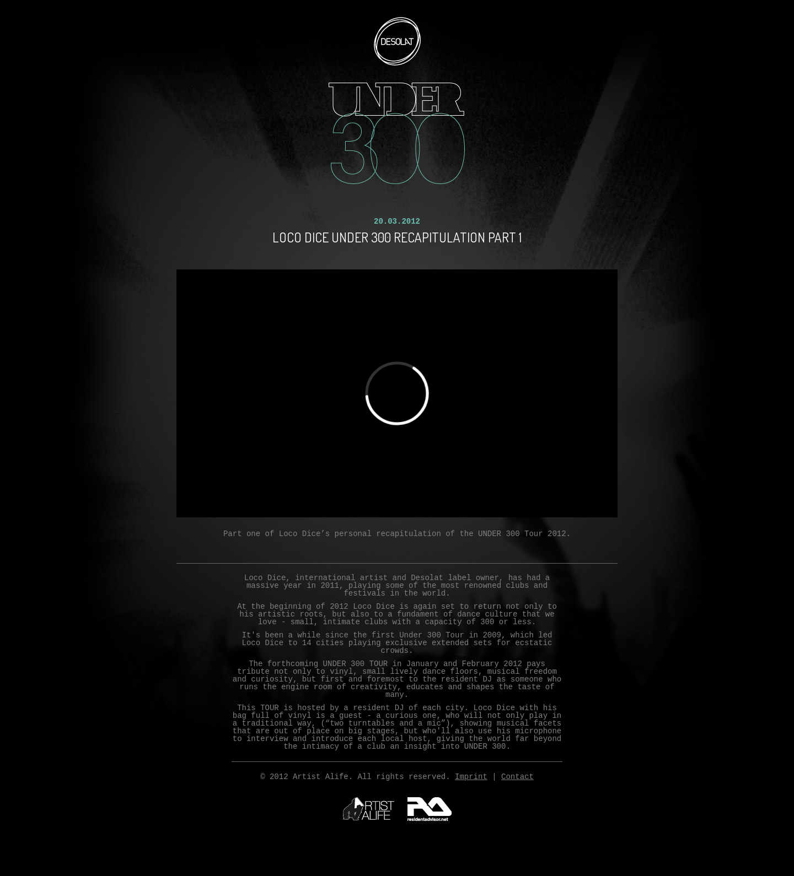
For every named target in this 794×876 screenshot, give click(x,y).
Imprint (471, 776)
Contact (517, 776)
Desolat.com (397, 41)
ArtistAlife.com (368, 808)
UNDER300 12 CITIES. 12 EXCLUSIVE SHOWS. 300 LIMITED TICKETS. (397, 134)
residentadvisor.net (429, 809)
